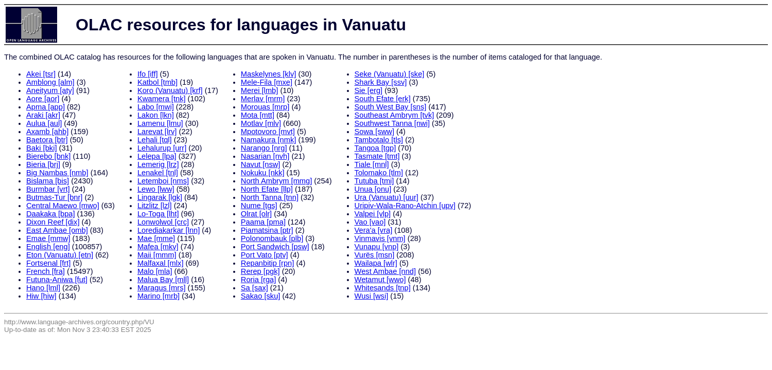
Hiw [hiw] (41, 296)
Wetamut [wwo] (380, 279)
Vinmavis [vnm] (380, 238)
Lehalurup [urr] (161, 148)
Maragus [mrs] (161, 288)
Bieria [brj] (43, 164)
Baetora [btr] (47, 140)
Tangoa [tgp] (375, 148)
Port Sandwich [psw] (275, 247)
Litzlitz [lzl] (154, 205)
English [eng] (48, 247)
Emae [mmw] (48, 238)
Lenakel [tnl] (157, 173)
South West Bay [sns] (391, 107)
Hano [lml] (43, 288)
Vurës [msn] (375, 255)
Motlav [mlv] (261, 123)
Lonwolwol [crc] (163, 222)
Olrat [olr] (256, 214)
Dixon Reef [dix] (52, 222)
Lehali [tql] (154, 140)
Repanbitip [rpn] (267, 263)
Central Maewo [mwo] (62, 205)
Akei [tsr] (41, 74)
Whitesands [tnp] (383, 288)
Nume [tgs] (259, 205)
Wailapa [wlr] (376, 263)
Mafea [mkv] (158, 247)
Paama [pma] (263, 222)
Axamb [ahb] (47, 131)
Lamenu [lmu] (160, 123)
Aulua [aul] (44, 123)
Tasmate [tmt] (377, 156)
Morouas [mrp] (265, 107)
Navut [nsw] (260, 164)
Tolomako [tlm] (379, 173)
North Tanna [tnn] (270, 197)
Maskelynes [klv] (268, 74)
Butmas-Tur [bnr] (54, 197)
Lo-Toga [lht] (158, 214)
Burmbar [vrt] (48, 189)
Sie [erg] (369, 90)
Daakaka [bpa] (50, 214)
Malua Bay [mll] (163, 279)
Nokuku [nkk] (263, 173)
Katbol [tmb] (157, 82)
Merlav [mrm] (263, 99)
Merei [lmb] (259, 90)
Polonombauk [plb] (272, 238)
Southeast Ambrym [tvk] (394, 115)
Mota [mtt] (257, 115)
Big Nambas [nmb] (57, 173)
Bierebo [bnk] (48, 156)
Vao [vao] (370, 222)
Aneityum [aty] (50, 90)
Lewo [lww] (155, 189)
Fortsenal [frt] (48, 263)
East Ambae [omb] (57, 230)
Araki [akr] (43, 115)
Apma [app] (45, 107)
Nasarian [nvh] (265, 156)
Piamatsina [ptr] (267, 230)
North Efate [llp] (267, 189)
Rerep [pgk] (260, 271)
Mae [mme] (156, 238)
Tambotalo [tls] (379, 140)
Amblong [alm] (50, 82)
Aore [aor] (42, 99)
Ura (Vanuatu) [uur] (386, 197)
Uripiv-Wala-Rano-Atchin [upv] (405, 205)
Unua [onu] (373, 189)
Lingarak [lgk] (159, 197)
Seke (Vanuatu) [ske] (390, 74)
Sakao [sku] (260, 296)
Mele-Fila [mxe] (266, 82)
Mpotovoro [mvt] (268, 131)
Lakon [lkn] (155, 115)
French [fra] (45, 271)
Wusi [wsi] (372, 296)
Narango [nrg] (264, 148)
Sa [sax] (254, 288)
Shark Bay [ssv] (381, 82)
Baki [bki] (41, 148)
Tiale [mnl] (372, 164)
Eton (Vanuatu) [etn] (59, 255)
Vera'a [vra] (374, 230)
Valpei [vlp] (373, 214)
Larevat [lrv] (157, 131)
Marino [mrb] (158, 296)
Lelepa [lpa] (157, 156)
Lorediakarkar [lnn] (168, 230)
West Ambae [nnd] (385, 271)
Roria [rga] (258, 279)
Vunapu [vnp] (377, 247)
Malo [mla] (154, 271)
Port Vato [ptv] (264, 255)
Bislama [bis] (47, 181)
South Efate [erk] (383, 99)
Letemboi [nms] (163, 181)
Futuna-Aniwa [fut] (56, 279)
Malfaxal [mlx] (160, 263)
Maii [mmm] (157, 255)
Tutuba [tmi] (374, 181)
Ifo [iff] (147, 74)
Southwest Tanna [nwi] (392, 123)
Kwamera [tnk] (161, 99)
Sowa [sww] (374, 131)
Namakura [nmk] (268, 140)
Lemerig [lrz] (158, 164)
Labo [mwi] (155, 107)
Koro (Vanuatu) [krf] (170, 90)
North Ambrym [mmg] (276, 181)
